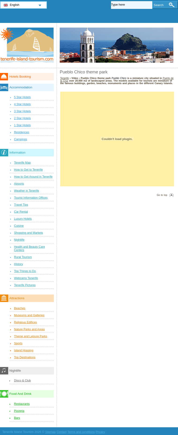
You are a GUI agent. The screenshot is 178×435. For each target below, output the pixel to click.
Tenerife (64, 78)
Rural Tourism (23, 257)
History (18, 264)
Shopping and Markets (28, 232)
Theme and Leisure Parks (30, 336)
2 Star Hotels (22, 118)
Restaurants (22, 404)
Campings (20, 139)
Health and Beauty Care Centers (29, 248)
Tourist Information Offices (31, 197)
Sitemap (50, 432)
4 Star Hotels (22, 104)
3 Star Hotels (22, 111)
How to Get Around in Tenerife (33, 176)
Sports (18, 343)
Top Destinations (24, 357)
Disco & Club (22, 380)
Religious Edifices (25, 322)
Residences (21, 132)
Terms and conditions (81, 432)
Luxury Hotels (23, 218)
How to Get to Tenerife (28, 169)
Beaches (19, 308)
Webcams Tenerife (26, 278)
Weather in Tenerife (26, 190)
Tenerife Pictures (25, 285)
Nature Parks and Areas (29, 329)
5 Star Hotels (22, 97)
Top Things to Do (25, 271)
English (14, 5)
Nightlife (19, 239)
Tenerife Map (22, 162)
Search (158, 5)
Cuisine (19, 225)
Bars (17, 418)
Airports (19, 183)
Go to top (162, 195)
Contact (62, 432)
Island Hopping (23, 350)
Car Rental (21, 211)
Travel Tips (21, 204)
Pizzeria (19, 411)
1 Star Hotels (22, 125)
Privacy (100, 432)
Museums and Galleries (29, 315)
